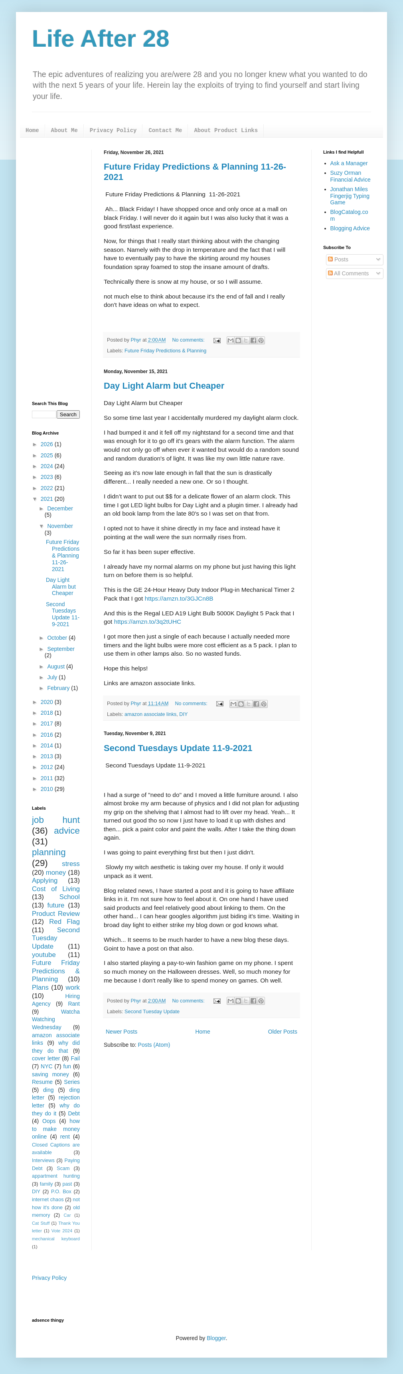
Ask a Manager (349, 163)
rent (65, 1136)
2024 (48, 466)
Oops (48, 1121)
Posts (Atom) (154, 1045)
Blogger (216, 1338)
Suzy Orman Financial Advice (350, 176)
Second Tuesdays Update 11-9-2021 (178, 748)
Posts (338, 259)
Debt (74, 1113)
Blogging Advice (350, 228)
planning (49, 852)
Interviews (43, 1160)
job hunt (56, 820)
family (46, 1184)
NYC (47, 1066)
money (56, 872)
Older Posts (282, 1031)
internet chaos (47, 1199)
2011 (48, 778)
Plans (40, 987)
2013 (48, 756)
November (60, 526)
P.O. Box (61, 1191)
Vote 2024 (61, 1230)
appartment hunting (56, 1176)
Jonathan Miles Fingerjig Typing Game (350, 196)
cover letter (46, 1058)
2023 (48, 477)
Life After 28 (101, 38)
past (67, 1184)
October (58, 638)
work (73, 987)
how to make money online (56, 1129)
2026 (48, 444)
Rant (74, 1003)
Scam (63, 1168)
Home (32, 130)
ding (48, 1090)
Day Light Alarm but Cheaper (164, 386)
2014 (48, 745)
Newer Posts (121, 1031)
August (56, 666)
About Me (64, 130)
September (60, 649)
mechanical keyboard (56, 1238)
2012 (48, 767)
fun (67, 1066)
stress (71, 864)
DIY (183, 714)
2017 (48, 723)
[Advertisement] (56, 269)
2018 (48, 713)
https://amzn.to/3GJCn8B (179, 598)
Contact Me (165, 130)
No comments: (189, 340)
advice (67, 831)
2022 (48, 488)
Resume (42, 1082)
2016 (48, 734)
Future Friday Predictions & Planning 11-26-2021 (62, 555)
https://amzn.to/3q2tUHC (148, 621)
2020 (48, 702)
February (59, 688)
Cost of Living (56, 889)
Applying (44, 880)
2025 (48, 455)
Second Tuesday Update (152, 1011)
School (69, 897)
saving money (50, 1074)
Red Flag (64, 921)
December (60, 508)
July (53, 677)
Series (72, 1082)
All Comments (348, 273)
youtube (44, 955)
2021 (48, 499)
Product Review (56, 913)
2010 (48, 789)
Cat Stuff (40, 1223)
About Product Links (226, 130)
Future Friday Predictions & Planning (165, 351)
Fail (75, 1058)
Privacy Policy (113, 130)
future (56, 905)
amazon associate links (150, 714)
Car (67, 1215)
